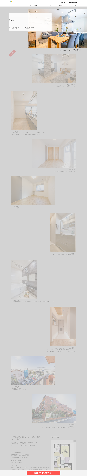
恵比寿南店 (63, 2)
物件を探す (60, 5)
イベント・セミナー (48, 5)
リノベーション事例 (73, 5)
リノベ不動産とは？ (34, 5)
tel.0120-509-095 (73, 2)
